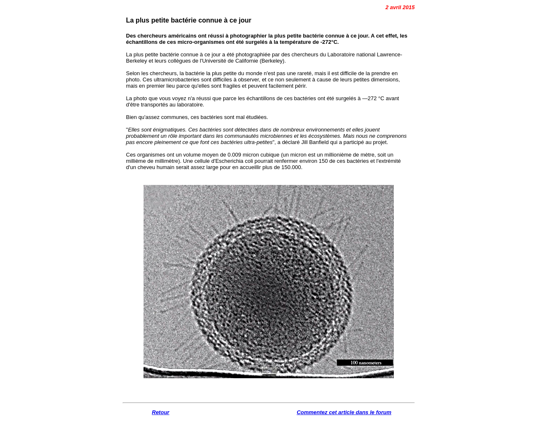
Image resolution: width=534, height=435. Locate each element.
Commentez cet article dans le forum (344, 412)
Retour (160, 412)
